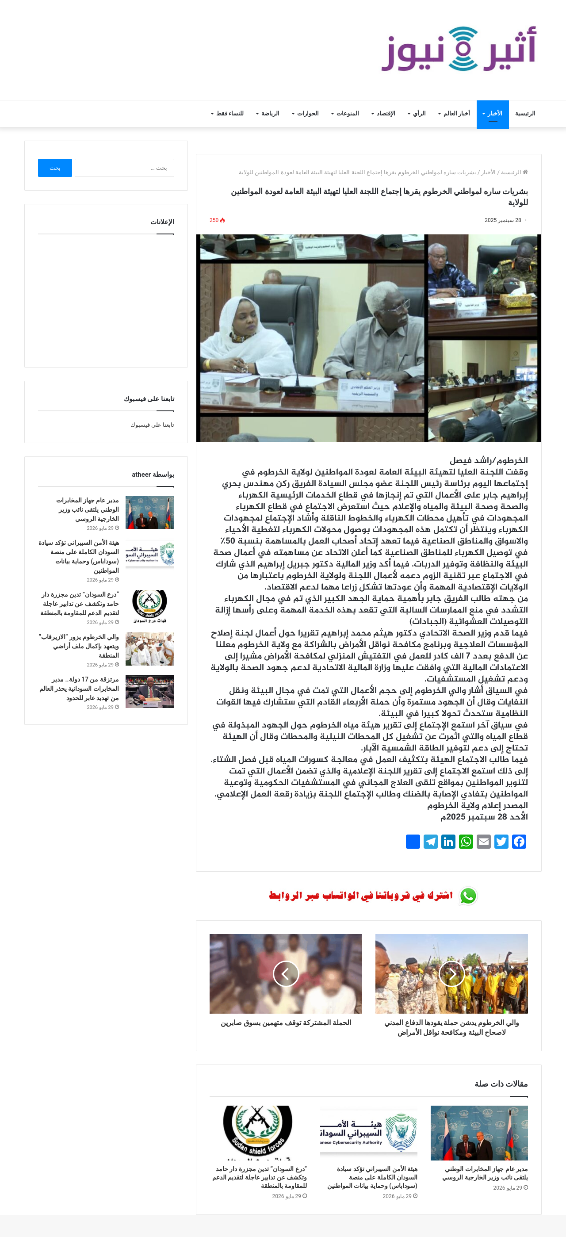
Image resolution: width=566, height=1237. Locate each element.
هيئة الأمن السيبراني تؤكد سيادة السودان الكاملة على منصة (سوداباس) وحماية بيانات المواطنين (372, 1177)
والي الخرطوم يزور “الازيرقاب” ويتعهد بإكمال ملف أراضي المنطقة (79, 646)
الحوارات (308, 113)
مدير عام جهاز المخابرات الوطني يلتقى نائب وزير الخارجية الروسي (87, 509)
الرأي (419, 113)
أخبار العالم (457, 113)
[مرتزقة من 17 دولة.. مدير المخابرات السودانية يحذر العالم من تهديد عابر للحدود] (150, 691)
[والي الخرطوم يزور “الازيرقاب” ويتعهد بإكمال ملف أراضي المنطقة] (150, 649)
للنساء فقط (230, 113)
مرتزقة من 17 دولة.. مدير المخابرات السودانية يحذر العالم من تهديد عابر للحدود (79, 688)
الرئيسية (525, 113)
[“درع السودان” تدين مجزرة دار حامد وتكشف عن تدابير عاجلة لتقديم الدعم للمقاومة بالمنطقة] (258, 1133)
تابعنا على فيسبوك (152, 424)
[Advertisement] (106, 298)
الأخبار (495, 113)
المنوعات (348, 113)
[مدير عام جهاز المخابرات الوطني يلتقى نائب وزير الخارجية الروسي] (479, 1133)
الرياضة (270, 113)
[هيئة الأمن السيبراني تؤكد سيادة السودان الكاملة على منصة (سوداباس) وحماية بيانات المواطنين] (368, 1133)
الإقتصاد (386, 113)
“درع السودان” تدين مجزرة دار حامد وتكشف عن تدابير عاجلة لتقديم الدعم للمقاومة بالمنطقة (259, 1177)
